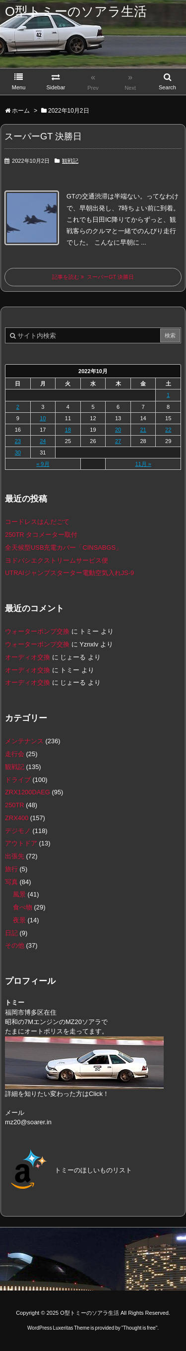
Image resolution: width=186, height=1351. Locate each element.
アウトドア (21, 843)
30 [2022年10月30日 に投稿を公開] (18, 452)
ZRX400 (16, 818)
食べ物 (22, 907)
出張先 (14, 856)
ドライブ (18, 779)
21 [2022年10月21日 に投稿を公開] (143, 430)
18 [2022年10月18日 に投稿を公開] (68, 430)
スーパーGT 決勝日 (43, 136)
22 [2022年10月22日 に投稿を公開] (168, 430)
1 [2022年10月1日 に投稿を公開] (168, 395)
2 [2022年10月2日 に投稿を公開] (17, 407)
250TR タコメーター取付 (41, 534)
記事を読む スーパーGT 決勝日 (93, 277)
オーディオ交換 (27, 657)
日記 (11, 933)
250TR (14, 805)
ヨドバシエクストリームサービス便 (56, 560)
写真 (11, 882)
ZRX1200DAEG (27, 792)
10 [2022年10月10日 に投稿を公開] (43, 418)
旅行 (11, 869)
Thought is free (139, 1328)
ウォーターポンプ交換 (37, 631)
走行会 (14, 754)
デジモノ (18, 831)
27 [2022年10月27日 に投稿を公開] (118, 441)
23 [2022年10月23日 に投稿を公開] (18, 441)
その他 (14, 945)
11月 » (143, 464)
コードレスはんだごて (37, 521)
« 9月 (42, 464)
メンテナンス (24, 741)
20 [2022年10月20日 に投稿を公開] (118, 430)
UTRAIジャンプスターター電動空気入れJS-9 (69, 573)
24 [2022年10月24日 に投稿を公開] (43, 441)
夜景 (19, 920)
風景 (19, 894)
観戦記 (70, 161)
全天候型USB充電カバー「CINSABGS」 (63, 547)
